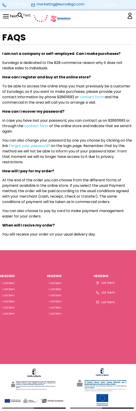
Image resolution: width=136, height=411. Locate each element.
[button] (110, 5)
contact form (92, 97)
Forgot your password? (29, 145)
